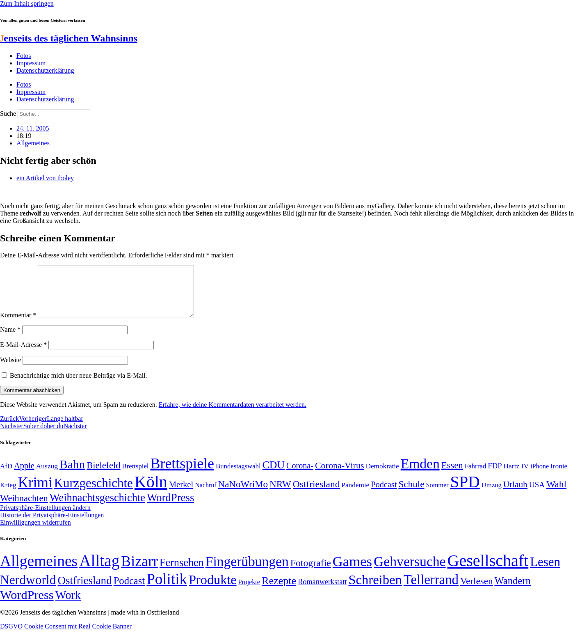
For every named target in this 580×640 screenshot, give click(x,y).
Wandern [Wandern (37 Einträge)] (512, 590)
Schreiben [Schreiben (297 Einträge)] (375, 589)
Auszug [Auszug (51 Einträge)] (47, 476)
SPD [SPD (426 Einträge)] (465, 491)
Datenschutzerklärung (45, 70)
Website (10, 369)
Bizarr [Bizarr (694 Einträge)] (139, 571)
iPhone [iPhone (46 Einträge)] (539, 476)
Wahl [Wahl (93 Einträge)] (556, 494)
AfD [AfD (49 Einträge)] (6, 476)
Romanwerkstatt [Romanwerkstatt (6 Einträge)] (322, 591)
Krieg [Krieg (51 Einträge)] (8, 495)
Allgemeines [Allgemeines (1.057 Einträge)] (39, 570)
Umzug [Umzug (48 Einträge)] (492, 495)
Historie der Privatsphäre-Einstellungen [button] (52, 524)
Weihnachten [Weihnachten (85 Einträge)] (24, 508)
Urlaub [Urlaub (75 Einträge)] (515, 494)
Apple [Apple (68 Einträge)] (24, 475)
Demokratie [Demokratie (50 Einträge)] (382, 476)
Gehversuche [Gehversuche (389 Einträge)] (409, 571)
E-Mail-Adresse (23, 354)
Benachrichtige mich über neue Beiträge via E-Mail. (78, 385)
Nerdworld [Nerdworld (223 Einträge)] (28, 590)
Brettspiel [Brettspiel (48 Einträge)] (135, 476)
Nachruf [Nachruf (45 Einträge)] (205, 494)
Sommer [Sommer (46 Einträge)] (437, 495)
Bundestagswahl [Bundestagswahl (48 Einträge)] (238, 476)
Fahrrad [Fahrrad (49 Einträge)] (475, 476)
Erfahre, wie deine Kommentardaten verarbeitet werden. (232, 414)
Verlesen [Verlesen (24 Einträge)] (476, 590)
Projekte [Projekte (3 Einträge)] (249, 591)
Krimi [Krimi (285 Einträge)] (35, 492)
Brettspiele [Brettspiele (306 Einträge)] (183, 473)
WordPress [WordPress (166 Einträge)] (27, 605)
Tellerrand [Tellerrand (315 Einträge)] (431, 589)
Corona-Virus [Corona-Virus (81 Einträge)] (339, 475)
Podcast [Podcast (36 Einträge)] (129, 590)
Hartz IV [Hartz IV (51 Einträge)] (516, 476)
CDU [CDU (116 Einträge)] (274, 475)
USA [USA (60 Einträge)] (537, 494)
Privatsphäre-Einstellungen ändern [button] (45, 517)
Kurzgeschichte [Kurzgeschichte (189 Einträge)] (93, 493)
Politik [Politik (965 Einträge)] (166, 588)
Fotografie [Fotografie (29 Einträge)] (310, 572)
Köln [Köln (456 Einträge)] (151, 491)
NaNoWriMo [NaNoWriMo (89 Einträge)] (243, 494)
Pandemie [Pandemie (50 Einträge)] (355, 495)
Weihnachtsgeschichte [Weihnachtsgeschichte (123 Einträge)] (97, 508)
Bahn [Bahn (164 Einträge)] (72, 474)
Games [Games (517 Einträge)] (352, 571)
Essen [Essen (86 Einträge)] (452, 475)
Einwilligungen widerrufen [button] (35, 532)
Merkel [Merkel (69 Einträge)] (181, 494)
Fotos (23, 55)
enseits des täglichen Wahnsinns (68, 38)
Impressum (31, 63)
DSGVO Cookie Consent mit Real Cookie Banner (66, 636)
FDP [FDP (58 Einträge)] (495, 475)
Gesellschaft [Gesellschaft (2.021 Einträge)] (488, 570)
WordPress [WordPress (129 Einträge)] (170, 507)
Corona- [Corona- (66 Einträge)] (299, 475)
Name (10, 339)
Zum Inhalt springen (27, 3)
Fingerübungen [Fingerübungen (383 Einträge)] (247, 571)
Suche (8, 113)
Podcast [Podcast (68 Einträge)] (384, 494)
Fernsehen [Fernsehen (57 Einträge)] (182, 572)
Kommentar (18, 324)
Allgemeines (33, 143)
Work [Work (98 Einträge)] (68, 605)
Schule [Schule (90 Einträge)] (411, 494)
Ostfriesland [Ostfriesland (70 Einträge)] (84, 590)
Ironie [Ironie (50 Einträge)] (558, 476)
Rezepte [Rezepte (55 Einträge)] (279, 590)
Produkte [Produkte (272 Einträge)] (213, 589)
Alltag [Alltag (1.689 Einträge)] (99, 570)
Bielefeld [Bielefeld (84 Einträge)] (103, 475)
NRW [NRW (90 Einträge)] (280, 494)
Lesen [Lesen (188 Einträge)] (545, 571)
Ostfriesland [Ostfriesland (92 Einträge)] (316, 494)
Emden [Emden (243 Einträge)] (420, 473)
